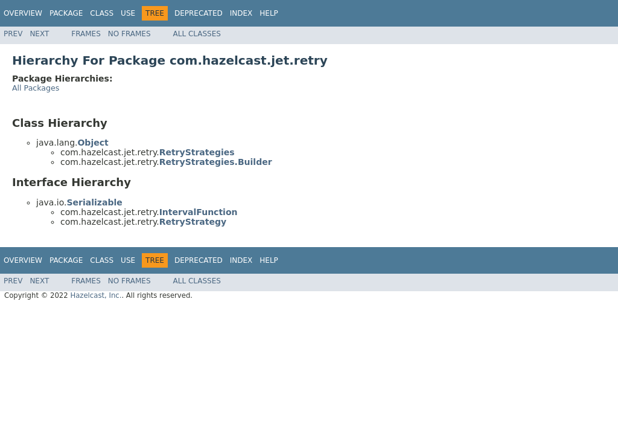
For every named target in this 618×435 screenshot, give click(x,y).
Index (241, 13)
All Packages (35, 87)
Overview (23, 13)
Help (269, 13)
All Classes (197, 34)
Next (39, 34)
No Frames (129, 34)
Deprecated (198, 13)
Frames (86, 34)
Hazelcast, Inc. (95, 295)
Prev (13, 34)
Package (66, 13)
